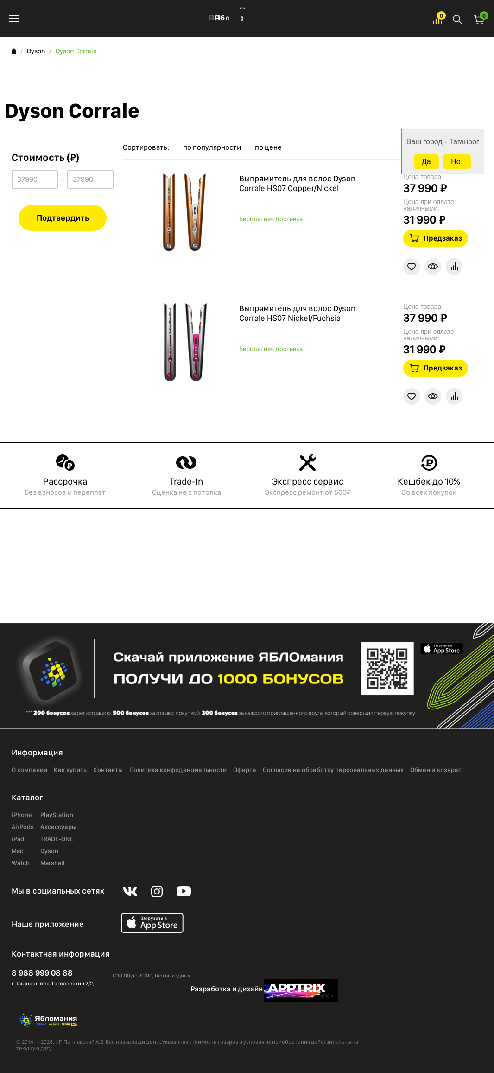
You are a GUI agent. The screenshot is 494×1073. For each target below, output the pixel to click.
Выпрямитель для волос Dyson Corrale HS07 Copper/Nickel (297, 183)
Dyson (36, 51)
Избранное (437, 19)
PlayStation (56, 815)
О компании (29, 770)
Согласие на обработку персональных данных (333, 770)
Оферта (244, 770)
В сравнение (454, 266)
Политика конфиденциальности (178, 770)
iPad (18, 839)
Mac (17, 851)
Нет (457, 162)
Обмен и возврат (436, 770)
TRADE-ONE (56, 839)
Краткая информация (432, 266)
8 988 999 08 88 (42, 972)
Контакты (108, 770)
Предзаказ (443, 238)
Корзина (479, 19)
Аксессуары (58, 827)
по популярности (212, 147)
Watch (21, 863)
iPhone (22, 815)
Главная (14, 51)
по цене (268, 147)
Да (426, 162)
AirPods (23, 827)
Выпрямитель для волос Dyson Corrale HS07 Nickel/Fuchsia (297, 313)
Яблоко (226, 18)
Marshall (52, 863)
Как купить (70, 770)
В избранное (411, 266)
